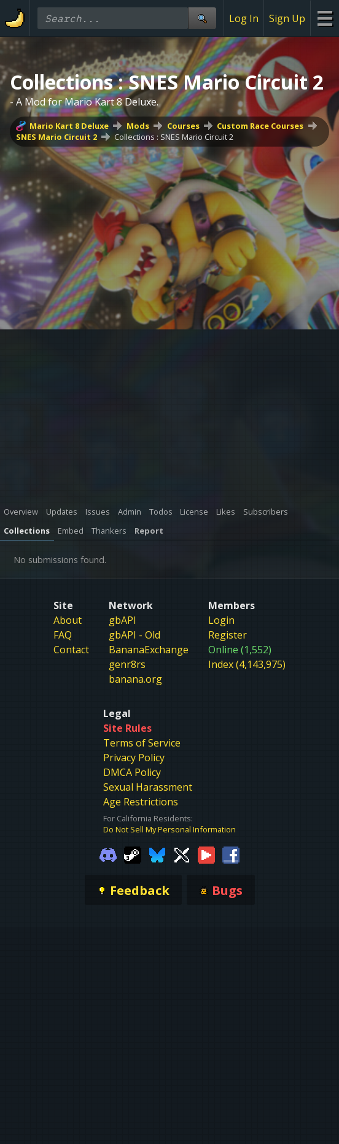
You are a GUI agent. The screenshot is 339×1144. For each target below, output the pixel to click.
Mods (138, 125)
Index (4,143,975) (247, 664)
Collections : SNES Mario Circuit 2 (173, 136)
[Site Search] (202, 18)
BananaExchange (149, 649)
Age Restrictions (140, 801)
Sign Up (287, 18)
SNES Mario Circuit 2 (56, 136)
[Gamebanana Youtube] (206, 854)
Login (221, 620)
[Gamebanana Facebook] (231, 854)
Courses (183, 125)
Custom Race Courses (260, 125)
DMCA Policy (132, 772)
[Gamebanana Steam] (132, 854)
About (67, 620)
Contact (71, 649)
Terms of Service (142, 743)
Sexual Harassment (147, 787)
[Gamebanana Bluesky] (157, 854)
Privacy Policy (134, 757)
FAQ (62, 635)
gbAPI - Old (134, 635)
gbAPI (122, 620)
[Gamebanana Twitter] (182, 854)
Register (227, 635)
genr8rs (127, 664)
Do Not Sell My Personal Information (169, 829)
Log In (244, 18)
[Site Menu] (324, 18)
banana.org (135, 679)
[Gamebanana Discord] (108, 854)
